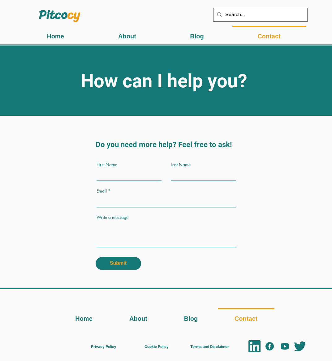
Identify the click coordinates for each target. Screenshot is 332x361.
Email (102, 191)
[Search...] (259, 14)
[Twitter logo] (300, 346)
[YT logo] (285, 346)
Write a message (112, 217)
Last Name (181, 165)
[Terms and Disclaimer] (210, 346)
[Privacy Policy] (104, 346)
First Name (107, 165)
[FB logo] (270, 346)
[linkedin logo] (254, 346)
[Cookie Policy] (157, 346)
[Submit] (118, 263)
